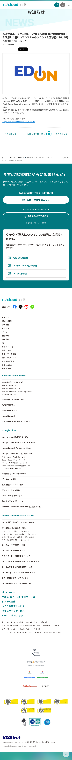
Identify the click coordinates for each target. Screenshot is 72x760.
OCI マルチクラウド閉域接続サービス (17, 567)
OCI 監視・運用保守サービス (13, 550)
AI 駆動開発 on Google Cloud (14, 473)
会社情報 (5, 335)
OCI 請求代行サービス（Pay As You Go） (19, 522)
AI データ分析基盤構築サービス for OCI (15, 540)
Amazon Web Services (14, 375)
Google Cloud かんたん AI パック (13, 460)
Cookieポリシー (25, 629)
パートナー (6, 343)
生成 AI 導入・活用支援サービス (18, 597)
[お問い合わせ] (56, 4)
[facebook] (15, 307)
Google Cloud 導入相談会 (22, 265)
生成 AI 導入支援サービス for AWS (16, 421)
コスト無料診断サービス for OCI (15, 578)
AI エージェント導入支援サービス (13, 457)
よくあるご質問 (8, 361)
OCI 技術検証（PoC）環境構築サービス (18, 583)
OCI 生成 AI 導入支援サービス (14, 528)
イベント (5, 332)
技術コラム (6, 350)
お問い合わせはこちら (36, 199)
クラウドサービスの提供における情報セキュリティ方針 (21, 625)
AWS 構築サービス (9, 410)
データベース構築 (9, 479)
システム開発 (8, 601)
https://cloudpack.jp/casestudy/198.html (18, 121)
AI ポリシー (38, 629)
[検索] (62, 4)
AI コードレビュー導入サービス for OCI (15, 531)
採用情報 (5, 339)
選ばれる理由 (7, 321)
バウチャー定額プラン (9, 394)
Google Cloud (9, 430)
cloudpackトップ (9, 158)
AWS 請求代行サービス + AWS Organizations (17, 391)
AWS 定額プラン (8, 405)
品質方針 (56, 625)
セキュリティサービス (13, 611)
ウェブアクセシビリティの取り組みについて (17, 632)
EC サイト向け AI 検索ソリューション (15, 463)
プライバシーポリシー (9, 629)
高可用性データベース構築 (12, 484)
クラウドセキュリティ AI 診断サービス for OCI (18, 537)
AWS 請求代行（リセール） (13, 382)
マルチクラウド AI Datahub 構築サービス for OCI (19, 534)
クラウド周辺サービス (13, 606)
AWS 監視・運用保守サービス (14, 399)
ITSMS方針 (46, 625)
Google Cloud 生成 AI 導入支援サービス (18, 453)
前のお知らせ (10, 134)
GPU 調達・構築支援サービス (12, 468)
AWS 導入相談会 (18, 257)
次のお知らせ (61, 134)
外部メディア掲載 (9, 354)
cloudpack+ (8, 592)
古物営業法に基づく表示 (52, 632)
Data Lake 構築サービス (12, 495)
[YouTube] (26, 307)
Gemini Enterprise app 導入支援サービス (16, 465)
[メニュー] (68, 4)
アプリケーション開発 (11, 490)
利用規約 (38, 632)
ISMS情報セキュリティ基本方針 (37, 622)
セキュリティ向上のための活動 (12, 622)
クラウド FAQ (7, 346)
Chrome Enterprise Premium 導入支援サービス (22, 506)
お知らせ (21, 158)
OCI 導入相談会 (17, 273)
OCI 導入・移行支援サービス (13, 545)
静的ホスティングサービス (12, 501)
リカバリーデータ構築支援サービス (16, 556)
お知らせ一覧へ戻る (36, 134)
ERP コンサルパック (12, 615)
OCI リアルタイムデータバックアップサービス (20, 561)
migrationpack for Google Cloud (16, 448)
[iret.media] (32, 307)
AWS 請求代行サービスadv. (11, 388)
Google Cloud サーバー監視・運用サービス (19, 442)
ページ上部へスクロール (69, 754)
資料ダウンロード (9, 357)
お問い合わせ (7, 365)
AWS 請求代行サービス (10, 385)
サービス (5, 317)
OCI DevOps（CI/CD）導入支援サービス (18, 572)
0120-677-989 (36, 216)
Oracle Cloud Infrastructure (18, 515)
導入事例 (5, 325)
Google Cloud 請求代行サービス (15, 437)
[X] (20, 307)
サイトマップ (7, 368)
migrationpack (8, 416)
